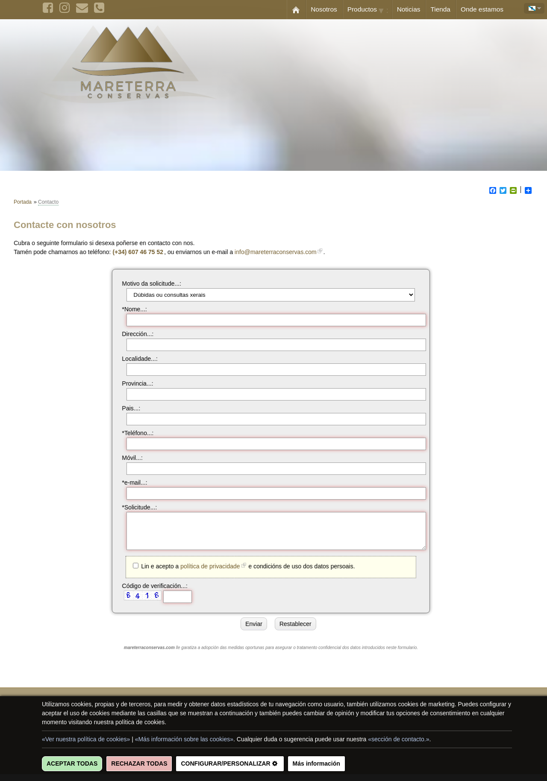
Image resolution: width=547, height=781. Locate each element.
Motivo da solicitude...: (147, 283)
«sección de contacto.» (398, 739)
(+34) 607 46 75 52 (142, 252)
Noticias (409, 9)
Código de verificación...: (150, 592)
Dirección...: (134, 334)
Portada (23, 202)
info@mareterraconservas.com (280, 252)
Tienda (440, 9)
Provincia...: (133, 383)
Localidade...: (135, 358)
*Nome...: (130, 309)
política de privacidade (205, 572)
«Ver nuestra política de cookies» (86, 739)
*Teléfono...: (134, 433)
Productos (369, 10)
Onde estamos (482, 9)
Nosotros (324, 9)
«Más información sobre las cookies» (184, 739)
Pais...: (127, 408)
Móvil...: (128, 457)
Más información (316, 763)
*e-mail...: (130, 482)
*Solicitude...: (135, 507)
